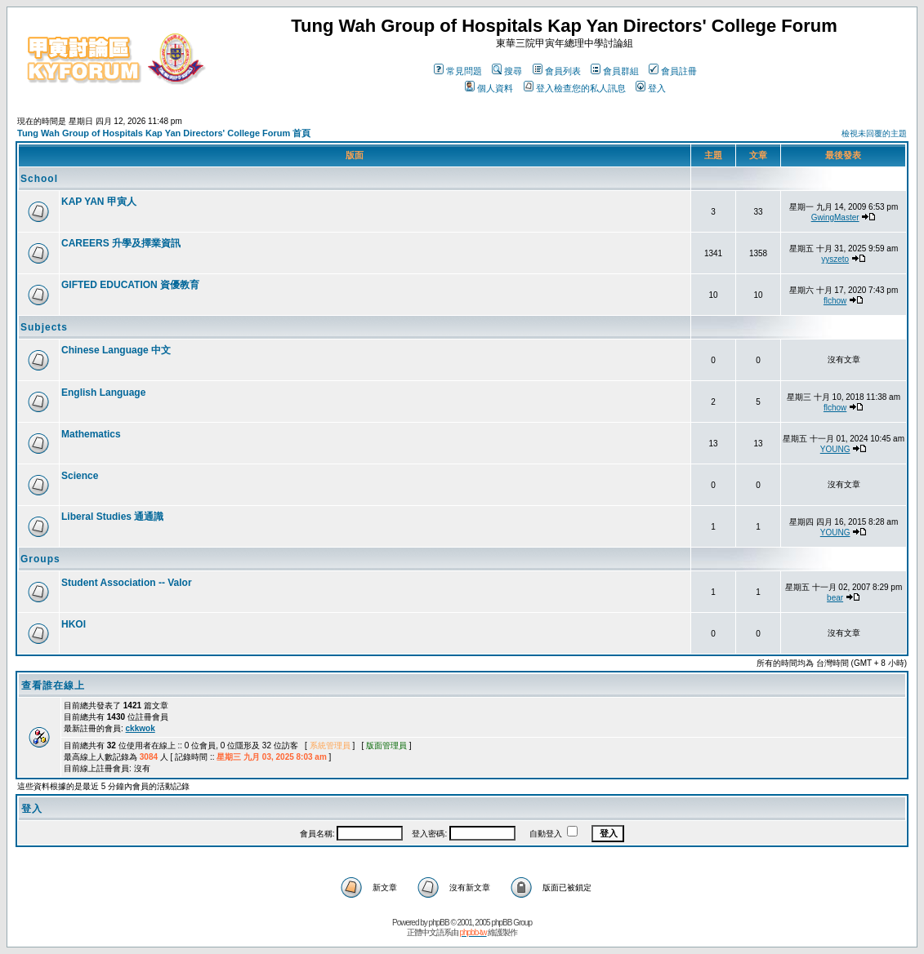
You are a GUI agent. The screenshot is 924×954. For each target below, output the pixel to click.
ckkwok (140, 728)
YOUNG (835, 449)
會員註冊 (673, 71)
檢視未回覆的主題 (874, 133)
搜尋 (507, 71)
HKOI (73, 624)
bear (835, 597)
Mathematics (91, 434)
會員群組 (615, 71)
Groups (40, 559)
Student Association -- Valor (126, 582)
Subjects (44, 327)
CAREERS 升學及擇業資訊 (121, 243)
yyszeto (835, 259)
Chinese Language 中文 (116, 350)
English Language (103, 392)
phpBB (439, 922)
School (39, 178)
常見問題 (458, 71)
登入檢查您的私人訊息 (575, 88)
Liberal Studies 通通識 (112, 516)
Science (79, 475)
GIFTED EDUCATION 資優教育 (130, 285)
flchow (835, 300)
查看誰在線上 (53, 685)
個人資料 (489, 88)
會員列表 (557, 71)
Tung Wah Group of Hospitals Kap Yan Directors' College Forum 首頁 (163, 133)
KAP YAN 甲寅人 (98, 201)
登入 (651, 88)
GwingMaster (835, 217)
